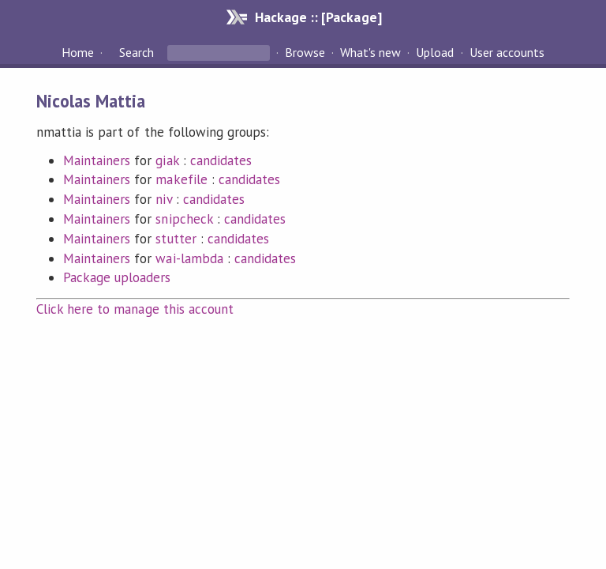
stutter (175, 238)
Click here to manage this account (135, 309)
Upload (435, 52)
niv (163, 199)
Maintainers (96, 160)
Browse (305, 52)
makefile (181, 179)
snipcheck (183, 219)
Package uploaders (116, 277)
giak (166, 160)
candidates (221, 160)
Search (136, 52)
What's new (370, 52)
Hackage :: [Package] (318, 17)
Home (78, 52)
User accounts (506, 52)
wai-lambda (189, 258)
